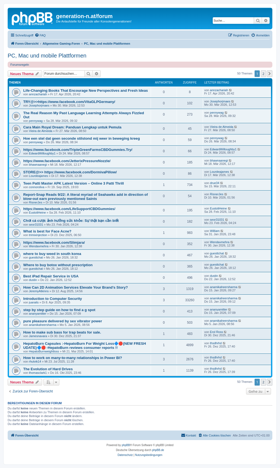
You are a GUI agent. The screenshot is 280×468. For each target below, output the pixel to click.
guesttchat (36, 257)
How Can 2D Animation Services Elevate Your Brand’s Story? (75, 287)
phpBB (126, 445)
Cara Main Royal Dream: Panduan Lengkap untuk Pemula (72, 127)
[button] (269, 73)
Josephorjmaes (39, 105)
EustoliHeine (37, 212)
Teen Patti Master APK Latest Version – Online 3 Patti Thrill (73, 183)
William (215, 230)
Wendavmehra (38, 246)
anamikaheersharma (223, 287)
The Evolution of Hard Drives (48, 369)
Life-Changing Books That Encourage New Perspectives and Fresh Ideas (85, 90)
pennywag (36, 120)
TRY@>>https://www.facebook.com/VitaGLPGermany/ (69, 102)
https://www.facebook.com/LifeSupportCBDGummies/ (69, 209)
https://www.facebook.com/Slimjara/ (54, 242)
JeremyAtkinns (39, 291)
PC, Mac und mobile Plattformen (47, 56)
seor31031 (36, 224)
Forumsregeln (19, 64)
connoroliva (36, 187)
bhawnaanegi (38, 164)
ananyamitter (37, 313)
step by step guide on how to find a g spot (59, 310)
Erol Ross (216, 332)
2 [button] (263, 73)
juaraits (34, 302)
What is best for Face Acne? (47, 231)
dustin (33, 280)
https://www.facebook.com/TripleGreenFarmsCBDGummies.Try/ (77, 150)
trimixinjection (38, 235)
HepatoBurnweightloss (44, 351)
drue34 (214, 183)
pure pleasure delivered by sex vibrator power (62, 321)
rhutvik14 (35, 361)
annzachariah (38, 94)
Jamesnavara (38, 336)
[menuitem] (40, 35)
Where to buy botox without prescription (58, 265)
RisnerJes (35, 202)
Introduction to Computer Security (52, 299)
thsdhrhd (216, 343)
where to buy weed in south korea (52, 254)
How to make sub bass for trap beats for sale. (62, 332)
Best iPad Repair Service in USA (50, 276)
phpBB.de (158, 450)
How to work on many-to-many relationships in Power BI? (72, 358)
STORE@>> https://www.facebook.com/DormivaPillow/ (70, 172)
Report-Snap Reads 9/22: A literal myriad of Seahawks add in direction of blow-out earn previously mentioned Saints (85, 197)
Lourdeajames (38, 175)
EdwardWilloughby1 (42, 153)
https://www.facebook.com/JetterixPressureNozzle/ (66, 161)
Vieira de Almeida (40, 131)
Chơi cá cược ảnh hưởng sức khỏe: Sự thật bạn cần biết (71, 221)
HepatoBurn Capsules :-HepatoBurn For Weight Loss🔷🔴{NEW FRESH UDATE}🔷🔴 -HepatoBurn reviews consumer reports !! (84, 345)
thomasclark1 (38, 372)
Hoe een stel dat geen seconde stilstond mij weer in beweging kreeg (81, 138)
